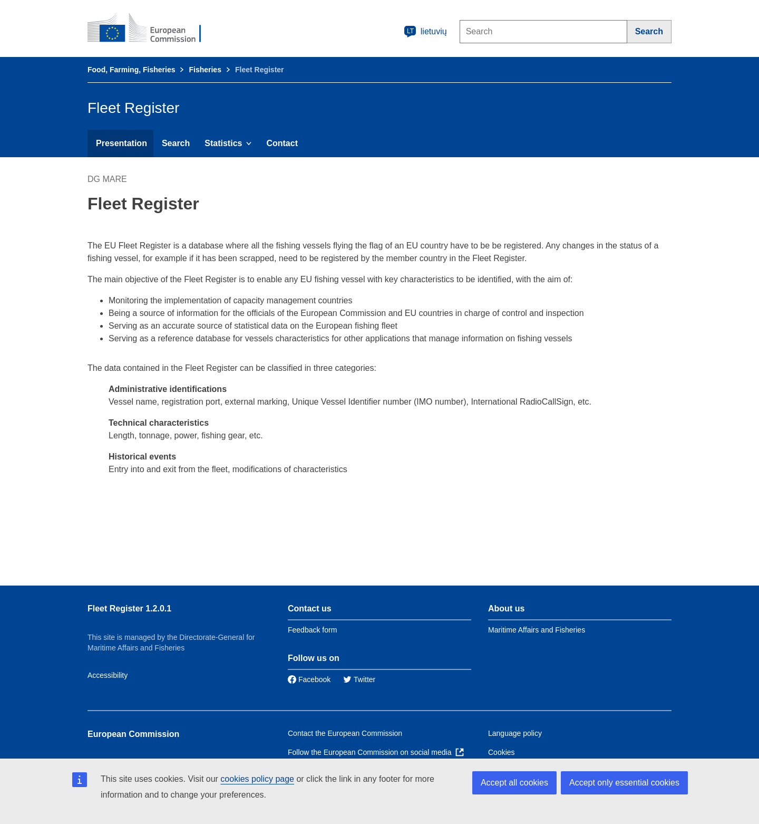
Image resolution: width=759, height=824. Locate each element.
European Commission (133, 734)
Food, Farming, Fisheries (131, 69)
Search (176, 143)
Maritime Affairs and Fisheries (536, 630)
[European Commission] (151, 28)
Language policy (515, 733)
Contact (282, 143)
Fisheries (205, 69)
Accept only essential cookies (624, 782)
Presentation (121, 143)
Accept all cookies (514, 782)
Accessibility (107, 675)
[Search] (649, 31)
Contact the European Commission (345, 733)
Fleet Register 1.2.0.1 (129, 608)
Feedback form (312, 630)
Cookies (501, 752)
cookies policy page (257, 778)
